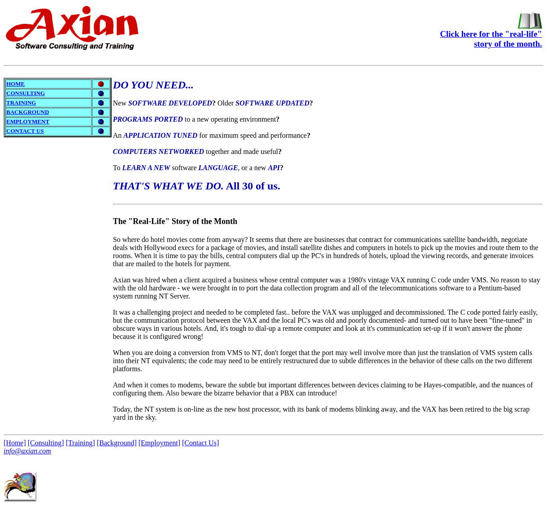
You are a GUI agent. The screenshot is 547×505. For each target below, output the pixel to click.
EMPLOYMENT (27, 121)
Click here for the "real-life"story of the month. (491, 35)
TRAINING (21, 102)
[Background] (117, 443)
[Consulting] (46, 443)
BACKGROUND (27, 112)
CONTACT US (25, 130)
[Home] (15, 443)
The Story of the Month (175, 221)
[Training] (80, 443)
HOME (15, 83)
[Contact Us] (200, 443)
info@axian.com (27, 451)
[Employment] (159, 443)
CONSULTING (25, 93)
